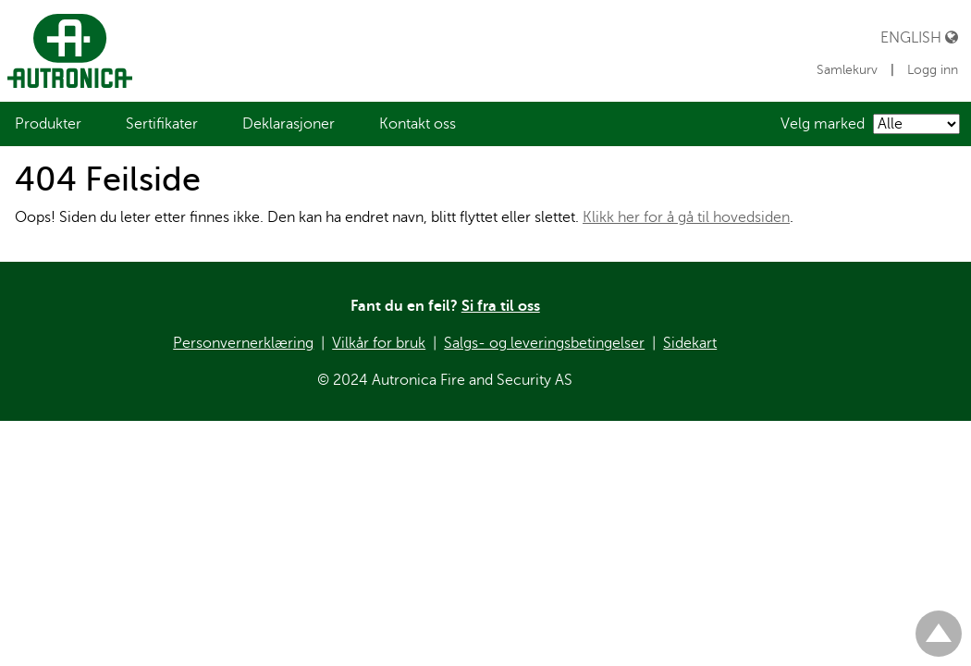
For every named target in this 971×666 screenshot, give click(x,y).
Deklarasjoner (288, 124)
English (919, 37)
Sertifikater (162, 124)
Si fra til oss (500, 306)
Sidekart (690, 343)
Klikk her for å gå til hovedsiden (686, 217)
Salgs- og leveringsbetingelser (544, 343)
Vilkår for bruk (378, 343)
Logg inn (932, 70)
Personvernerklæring (243, 343)
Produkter (48, 124)
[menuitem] (48, 124)
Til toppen (939, 625)
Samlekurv (849, 70)
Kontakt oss (417, 124)
